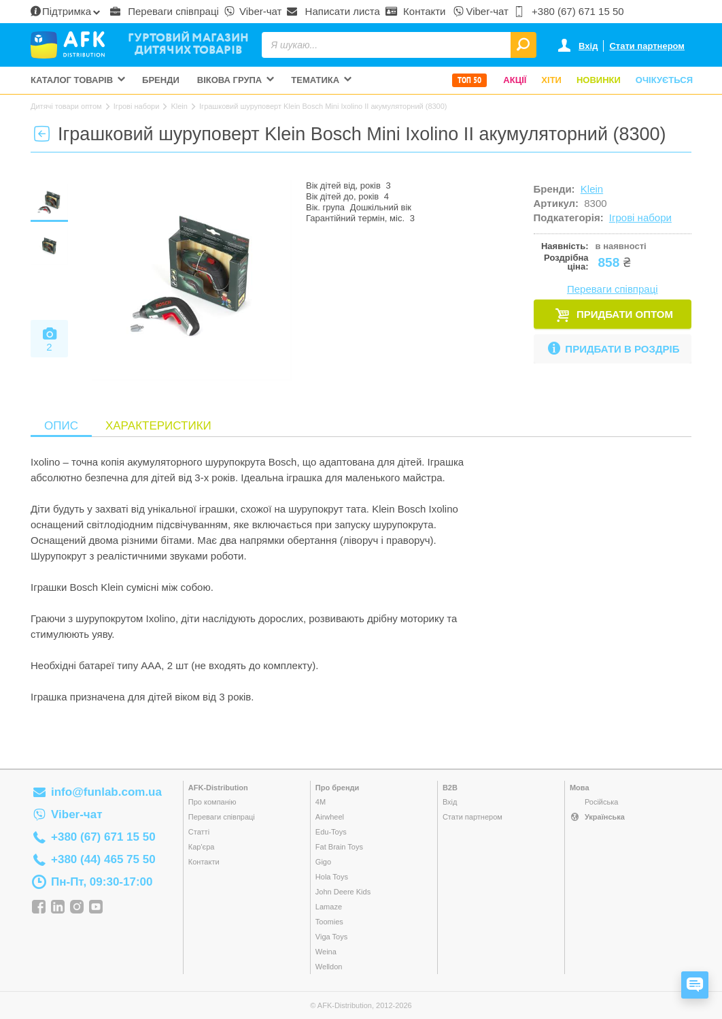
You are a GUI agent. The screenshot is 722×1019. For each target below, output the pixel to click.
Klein (592, 189)
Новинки (599, 80)
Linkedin (58, 907)
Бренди (160, 80)
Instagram (77, 907)
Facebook (39, 907)
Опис (61, 425)
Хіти (551, 80)
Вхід (588, 46)
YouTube (96, 907)
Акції (514, 80)
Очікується (664, 80)
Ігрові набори (640, 217)
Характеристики (158, 425)
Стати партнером (647, 46)
